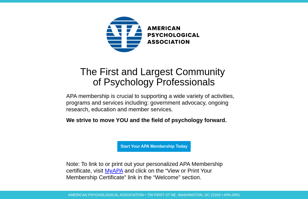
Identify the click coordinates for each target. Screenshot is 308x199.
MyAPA (114, 170)
